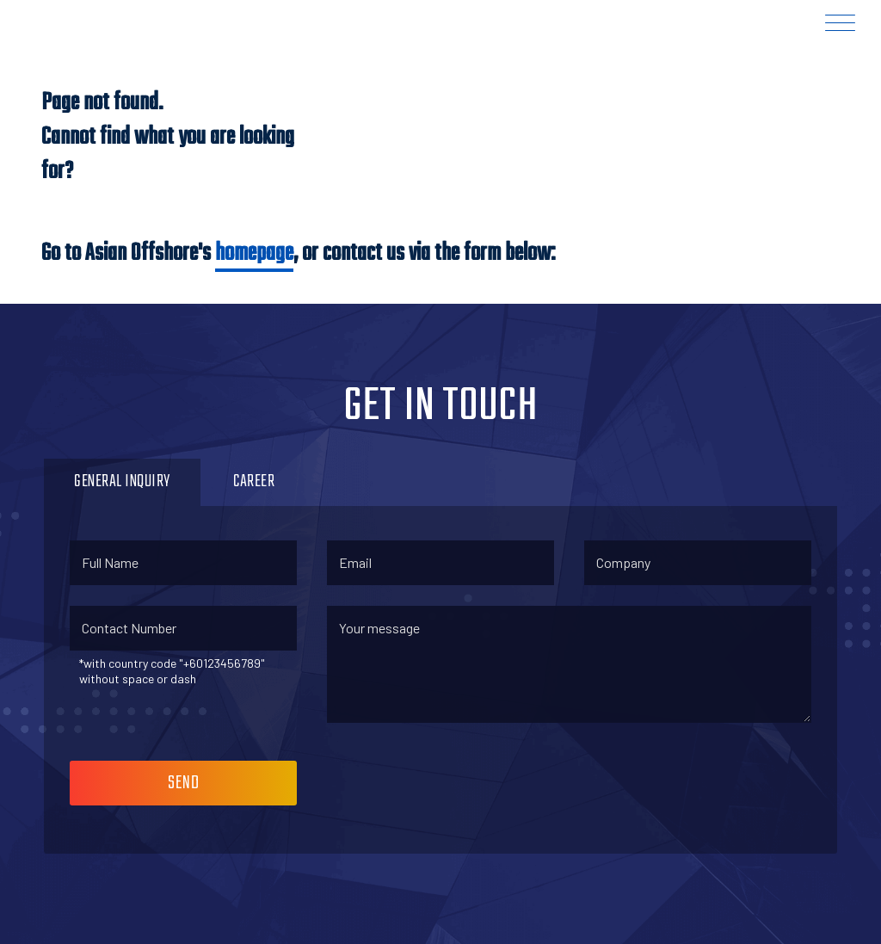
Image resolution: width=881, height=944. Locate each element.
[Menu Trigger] (840, 22)
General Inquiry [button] (122, 481)
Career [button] (253, 481)
